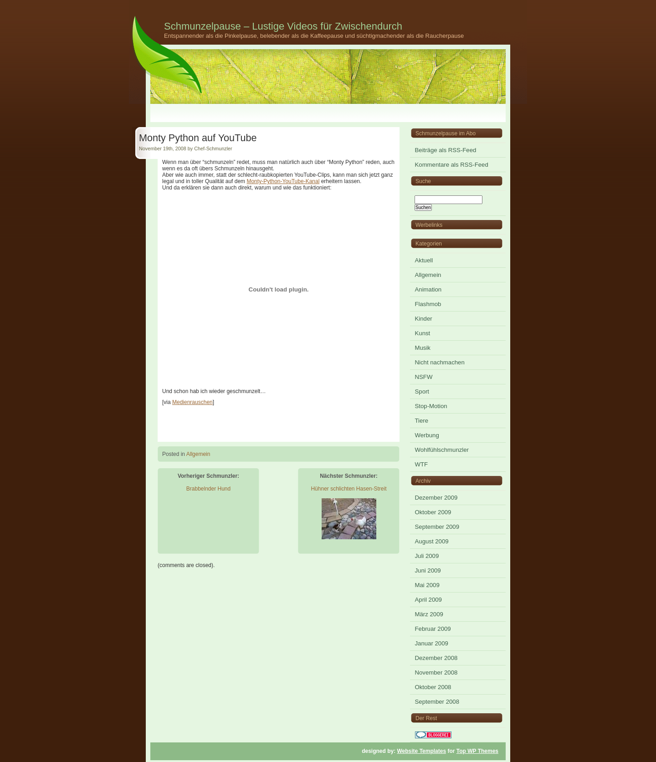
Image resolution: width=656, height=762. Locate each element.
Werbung (427, 435)
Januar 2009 (431, 643)
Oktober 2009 (433, 512)
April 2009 (428, 599)
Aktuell (424, 260)
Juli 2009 (427, 555)
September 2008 (437, 701)
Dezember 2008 (436, 658)
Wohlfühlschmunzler (442, 449)
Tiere (422, 420)
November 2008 (436, 672)
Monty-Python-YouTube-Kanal (282, 181)
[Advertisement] (328, 113)
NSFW (424, 376)
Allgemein (198, 454)
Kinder (423, 318)
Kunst (422, 333)
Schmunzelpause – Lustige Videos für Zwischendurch (283, 26)
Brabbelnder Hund (208, 489)
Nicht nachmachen (440, 362)
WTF (421, 464)
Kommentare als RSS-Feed (451, 164)
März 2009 (429, 614)
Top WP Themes (477, 751)
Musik (422, 347)
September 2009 (437, 526)
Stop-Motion (431, 406)
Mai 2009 (427, 585)
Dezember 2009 (436, 497)
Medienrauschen (192, 402)
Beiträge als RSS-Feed (446, 150)
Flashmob (428, 304)
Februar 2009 (433, 628)
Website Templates (421, 751)
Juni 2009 (428, 570)
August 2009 (432, 541)
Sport (422, 391)
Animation (428, 289)
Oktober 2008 (433, 687)
